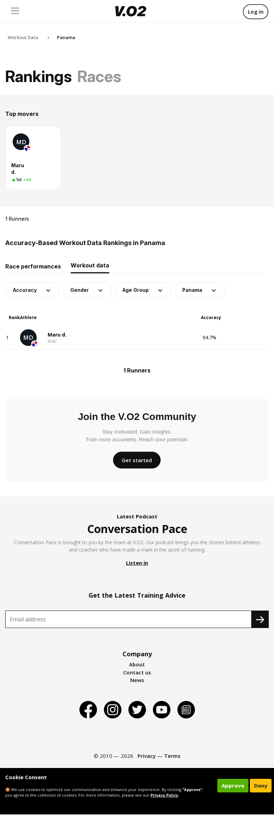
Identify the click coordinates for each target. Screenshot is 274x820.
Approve (233, 785)
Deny (260, 785)
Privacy (147, 755)
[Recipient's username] (128, 619)
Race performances (33, 266)
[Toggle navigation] (15, 10)
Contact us (137, 672)
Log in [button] (256, 11)
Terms (172, 755)
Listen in (137, 562)
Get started (137, 460)
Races (99, 76)
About (137, 664)
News (137, 680)
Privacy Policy (164, 795)
